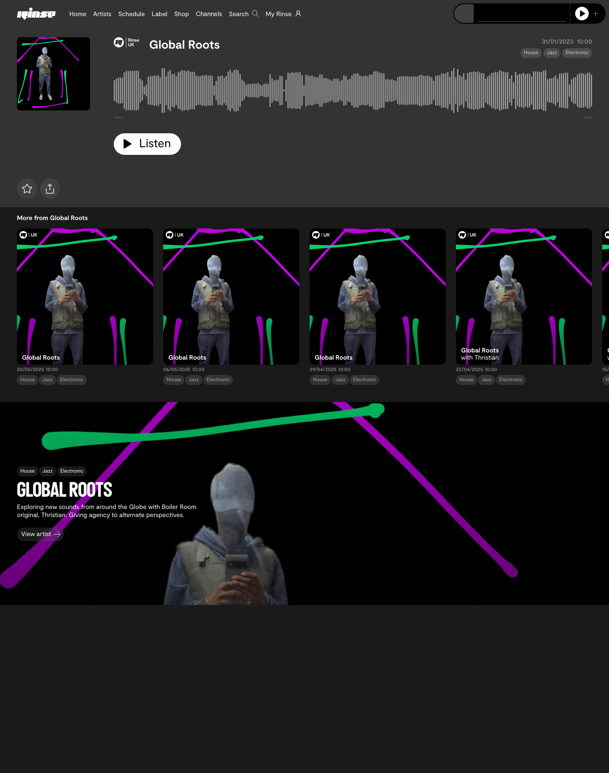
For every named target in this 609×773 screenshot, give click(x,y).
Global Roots (184, 44)
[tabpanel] (353, 92)
